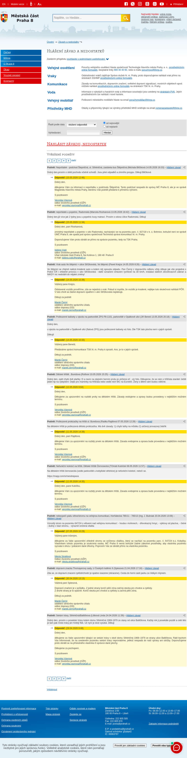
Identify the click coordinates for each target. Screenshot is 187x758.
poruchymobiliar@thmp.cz (142, 100)
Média (7, 58)
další (73, 160)
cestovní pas (147, 19)
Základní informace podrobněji (164, 723)
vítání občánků (173, 19)
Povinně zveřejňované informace (18, 708)
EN (4, 4)
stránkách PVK (167, 91)
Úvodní (50, 42)
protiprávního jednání (18, 731)
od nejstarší (112, 126)
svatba (169, 22)
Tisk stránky (52, 708)
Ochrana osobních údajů (14, 720)
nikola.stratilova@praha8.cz (75, 561)
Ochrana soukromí (11, 725)
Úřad (6, 69)
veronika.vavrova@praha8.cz (76, 205)
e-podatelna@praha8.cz (121, 729)
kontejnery (160, 19)
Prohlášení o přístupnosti (14, 714)
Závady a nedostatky (68, 42)
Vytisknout (52, 689)
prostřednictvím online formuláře (116, 78)
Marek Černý (61, 302)
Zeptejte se (75, 714)
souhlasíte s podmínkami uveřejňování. (86, 59)
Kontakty (9, 81)
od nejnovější (112, 123)
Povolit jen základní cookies (130, 745)
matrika (144, 22)
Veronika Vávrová (63, 200)
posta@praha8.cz (121, 723)
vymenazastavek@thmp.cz (168, 108)
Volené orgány (12, 75)
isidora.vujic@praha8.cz (74, 257)
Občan (7, 52)
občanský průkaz (149, 17)
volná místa (165, 14)
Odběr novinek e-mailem (83, 708)
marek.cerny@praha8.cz (74, 310)
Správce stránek (78, 720)
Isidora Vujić (61, 250)
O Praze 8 (9, 64)
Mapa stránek (53, 714)
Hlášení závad (174, 167)
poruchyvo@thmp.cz (152, 70)
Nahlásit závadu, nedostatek (76, 144)
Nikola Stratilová (63, 556)
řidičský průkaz (157, 22)
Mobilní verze (17, 4)
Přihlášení (178, 4)
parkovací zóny (166, 17)
